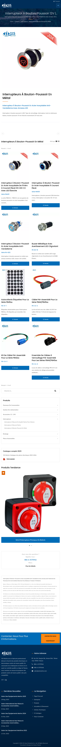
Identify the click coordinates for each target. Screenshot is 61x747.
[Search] (26, 391)
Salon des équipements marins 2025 (13, 696)
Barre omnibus (14, 613)
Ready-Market (37, 744)
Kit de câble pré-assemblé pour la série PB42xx (13, 356)
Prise (53, 611)
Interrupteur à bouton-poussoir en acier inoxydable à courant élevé (46, 185)
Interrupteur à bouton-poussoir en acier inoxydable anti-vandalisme (15, 246)
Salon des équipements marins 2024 (13, 713)
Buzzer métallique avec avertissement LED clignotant (45, 244)
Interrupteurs (24, 21)
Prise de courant (6, 613)
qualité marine (42, 617)
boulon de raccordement (24, 615)
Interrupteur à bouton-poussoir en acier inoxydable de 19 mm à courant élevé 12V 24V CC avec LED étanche (15, 187)
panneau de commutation (23, 613)
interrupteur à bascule (24, 617)
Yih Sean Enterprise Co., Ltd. (30, 743)
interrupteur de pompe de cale (37, 615)
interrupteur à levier (34, 617)
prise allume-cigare (14, 615)
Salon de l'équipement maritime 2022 (14, 730)
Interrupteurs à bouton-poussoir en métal (40, 21)
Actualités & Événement (41, 706)
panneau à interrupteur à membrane (11, 617)
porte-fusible (53, 613)
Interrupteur (49, 611)
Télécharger (9, 459)
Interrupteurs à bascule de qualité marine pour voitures (19, 422)
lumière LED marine (34, 613)
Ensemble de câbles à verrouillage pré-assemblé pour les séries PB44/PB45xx (44, 358)
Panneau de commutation (34, 611)
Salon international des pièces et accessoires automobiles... (12, 704)
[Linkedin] (6, 680)
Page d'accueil (38, 696)
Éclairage (5, 434)
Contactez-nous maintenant (50, 638)
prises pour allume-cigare (44, 613)
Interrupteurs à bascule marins (12, 425)
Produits (36, 702)
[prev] (2, 133)
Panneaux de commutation (11, 405)
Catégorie (17, 21)
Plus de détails (30, 566)
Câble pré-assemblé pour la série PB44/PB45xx (44, 300)
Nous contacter (13, 619)
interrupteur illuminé (48, 615)
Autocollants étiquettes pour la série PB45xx (15, 300)
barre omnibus (6, 615)
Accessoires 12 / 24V (9, 414)
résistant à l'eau (49, 617)
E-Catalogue (37, 713)
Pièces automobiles (9, 438)
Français (57, 1)
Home (11, 21)
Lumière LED (43, 611)
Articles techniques (40, 709)
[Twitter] (4, 680)
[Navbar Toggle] (58, 5)
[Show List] (59, 141)
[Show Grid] (56, 141)
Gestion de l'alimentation (10, 410)
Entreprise (37, 699)
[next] (58, 133)
